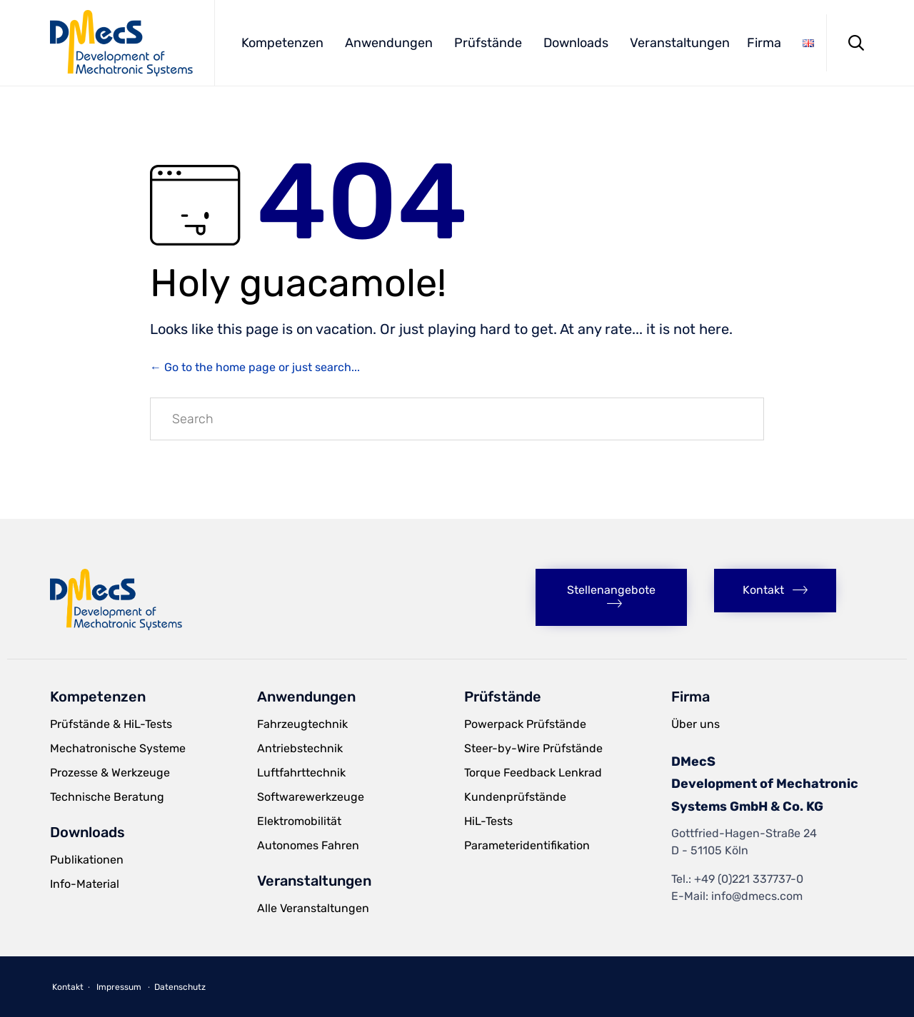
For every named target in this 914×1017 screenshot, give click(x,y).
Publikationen (87, 859)
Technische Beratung (107, 797)
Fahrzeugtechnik (302, 724)
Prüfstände (488, 43)
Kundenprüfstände (515, 797)
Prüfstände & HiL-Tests (111, 724)
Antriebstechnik (300, 748)
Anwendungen (389, 43)
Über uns (695, 724)
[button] (611, 597)
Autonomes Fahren (308, 845)
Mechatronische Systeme (118, 748)
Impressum (118, 987)
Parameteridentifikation (527, 845)
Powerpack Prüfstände (525, 724)
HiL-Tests (488, 821)
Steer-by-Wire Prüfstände (533, 748)
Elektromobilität (299, 821)
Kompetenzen (282, 43)
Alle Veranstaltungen (313, 908)
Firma (764, 43)
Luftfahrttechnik (301, 772)
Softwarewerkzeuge (310, 797)
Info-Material (84, 884)
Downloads (575, 43)
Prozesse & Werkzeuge (110, 772)
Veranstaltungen (680, 43)
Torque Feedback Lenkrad (533, 772)
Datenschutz (180, 987)
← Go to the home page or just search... (255, 367)
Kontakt (68, 987)
